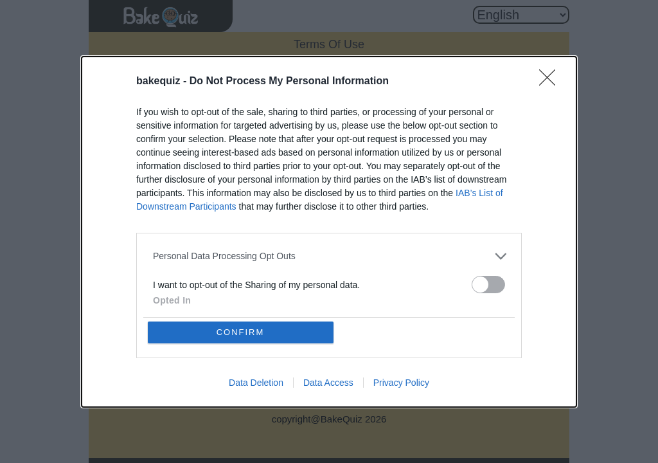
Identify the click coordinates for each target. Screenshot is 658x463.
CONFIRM (241, 332)
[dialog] (329, 232)
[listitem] (329, 256)
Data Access (328, 382)
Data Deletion (256, 382)
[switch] (488, 284)
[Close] (551, 81)
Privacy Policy (401, 382)
